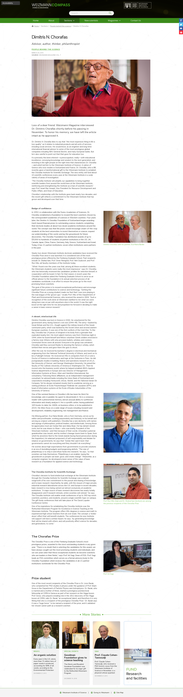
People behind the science (60, 26)
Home (36, 20)
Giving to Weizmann (101, 692)
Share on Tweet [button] (181, 24)
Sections (68, 20)
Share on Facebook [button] (181, 20)
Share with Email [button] (181, 28)
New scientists (91, 20)
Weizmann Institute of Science (74, 692)
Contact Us (136, 20)
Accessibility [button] (7, 3)
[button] (181, 32)
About (51, 20)
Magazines (113, 20)
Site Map (119, 692)
